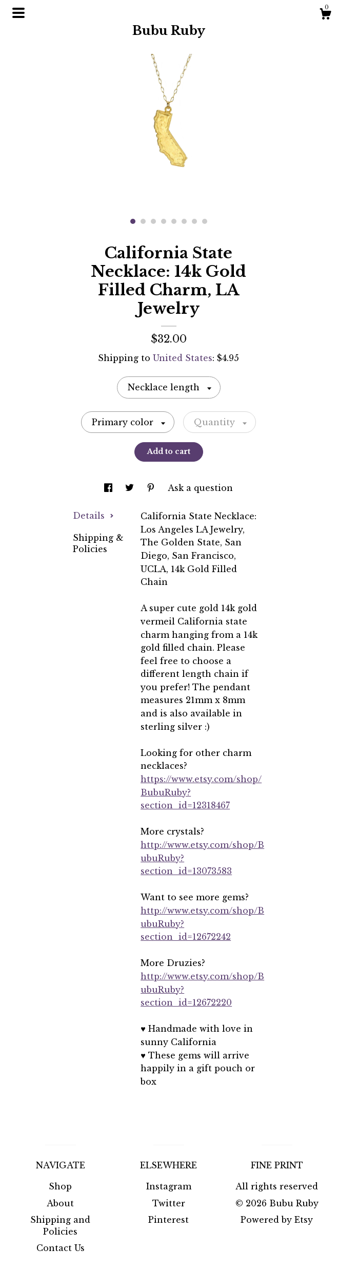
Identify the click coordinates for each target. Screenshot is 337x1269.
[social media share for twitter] (130, 488)
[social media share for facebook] (109, 488)
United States (182, 358)
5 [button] (173, 221)
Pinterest (168, 1220)
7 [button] (194, 221)
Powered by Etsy (277, 1220)
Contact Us (60, 1248)
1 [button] (132, 221)
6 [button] (184, 221)
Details (93, 515)
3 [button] (153, 221)
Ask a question (200, 488)
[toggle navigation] (18, 13)
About (60, 1203)
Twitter (168, 1203)
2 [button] (143, 221)
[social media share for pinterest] (152, 488)
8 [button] (204, 221)
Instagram (168, 1186)
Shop (60, 1186)
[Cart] (325, 15)
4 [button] (163, 221)
